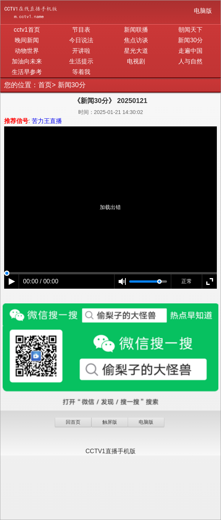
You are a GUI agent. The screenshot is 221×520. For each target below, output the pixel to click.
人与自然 (190, 61)
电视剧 (136, 61)
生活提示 (81, 61)
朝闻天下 (190, 29)
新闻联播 (136, 29)
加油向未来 (27, 61)
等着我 (81, 72)
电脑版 (203, 11)
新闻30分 (190, 40)
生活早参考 (27, 72)
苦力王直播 (47, 121)
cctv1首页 (27, 29)
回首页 (73, 422)
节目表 (81, 29)
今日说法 (81, 40)
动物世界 (27, 51)
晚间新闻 (27, 40)
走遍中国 (190, 51)
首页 (45, 85)
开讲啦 (81, 51)
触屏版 (109, 422)
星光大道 (136, 51)
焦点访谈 (136, 40)
